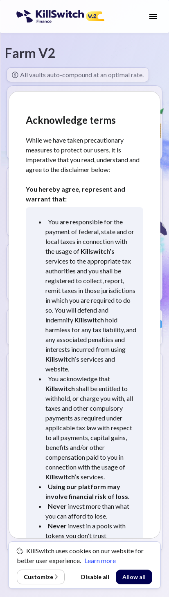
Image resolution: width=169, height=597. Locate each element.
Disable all (95, 576)
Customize (41, 576)
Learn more (100, 560)
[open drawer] (153, 16)
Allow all (134, 576)
